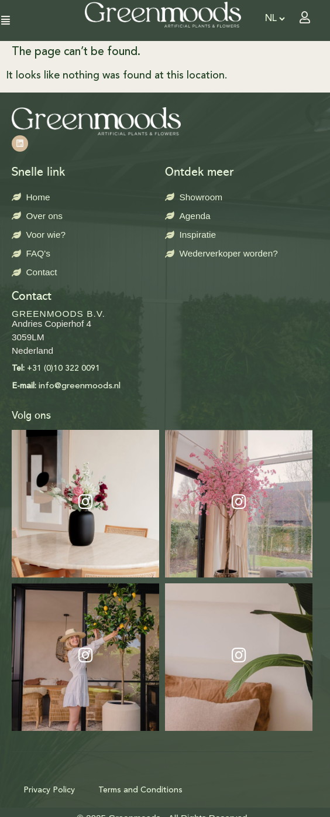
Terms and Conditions (140, 790)
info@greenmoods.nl (66, 386)
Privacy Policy (49, 790)
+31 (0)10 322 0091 (56, 368)
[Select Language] (275, 18)
